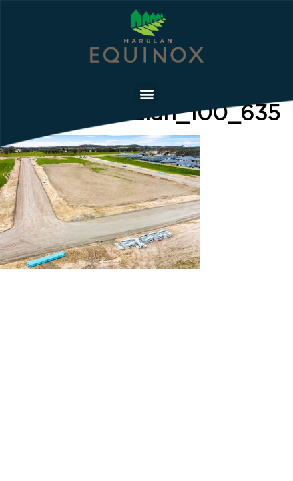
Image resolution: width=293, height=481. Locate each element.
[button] (146, 93)
